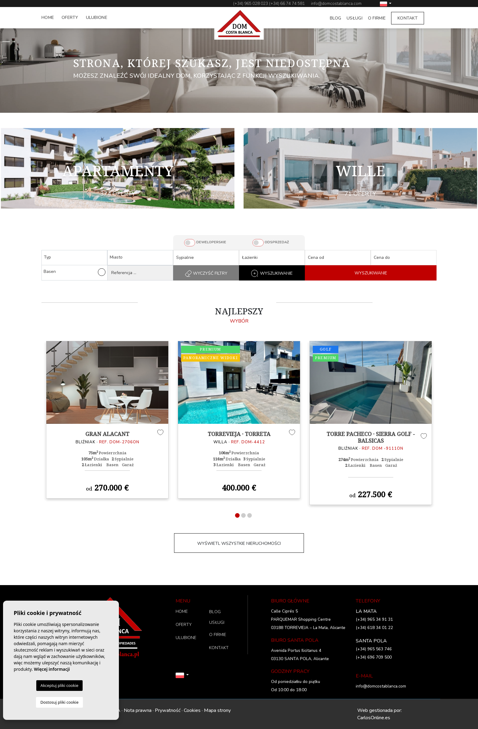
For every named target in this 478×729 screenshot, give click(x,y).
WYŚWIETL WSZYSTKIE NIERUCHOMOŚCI (239, 543)
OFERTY (70, 17)
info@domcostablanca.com (336, 3)
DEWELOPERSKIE (211, 242)
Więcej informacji (52, 669)
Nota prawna (138, 710)
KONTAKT (408, 18)
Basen (74, 272)
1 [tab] (237, 515)
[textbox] (76, 257)
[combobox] (74, 257)
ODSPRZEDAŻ (277, 242)
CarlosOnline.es (373, 717)
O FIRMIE (377, 18)
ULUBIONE (96, 17)
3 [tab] (249, 515)
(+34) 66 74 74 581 (287, 3)
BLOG (335, 18)
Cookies (192, 710)
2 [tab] (243, 515)
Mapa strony (217, 710)
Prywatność (167, 710)
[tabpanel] (107, 420)
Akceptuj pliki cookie (59, 685)
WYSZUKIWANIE (371, 273)
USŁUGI (354, 18)
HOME (47, 17)
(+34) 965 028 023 (250, 3)
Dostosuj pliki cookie (59, 702)
